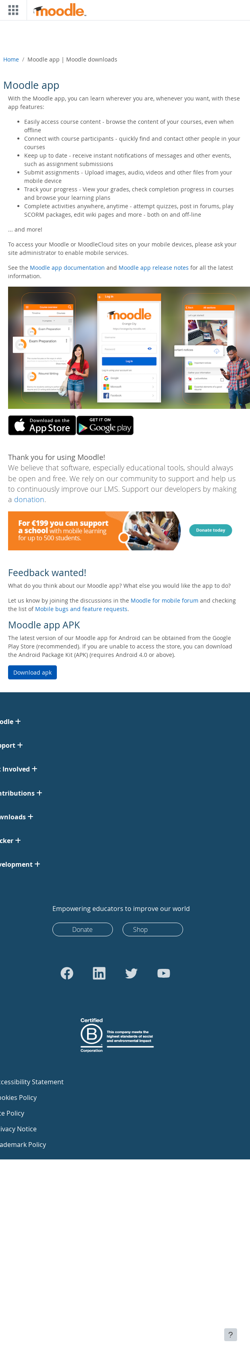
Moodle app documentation (67, 267)
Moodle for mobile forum (164, 600)
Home (11, 59)
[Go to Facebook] (66, 973)
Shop (140, 929)
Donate (82, 929)
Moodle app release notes (154, 267)
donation (29, 499)
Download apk (32, 672)
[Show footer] (230, 1334)
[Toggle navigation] (11, 10)
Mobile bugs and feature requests (81, 609)
